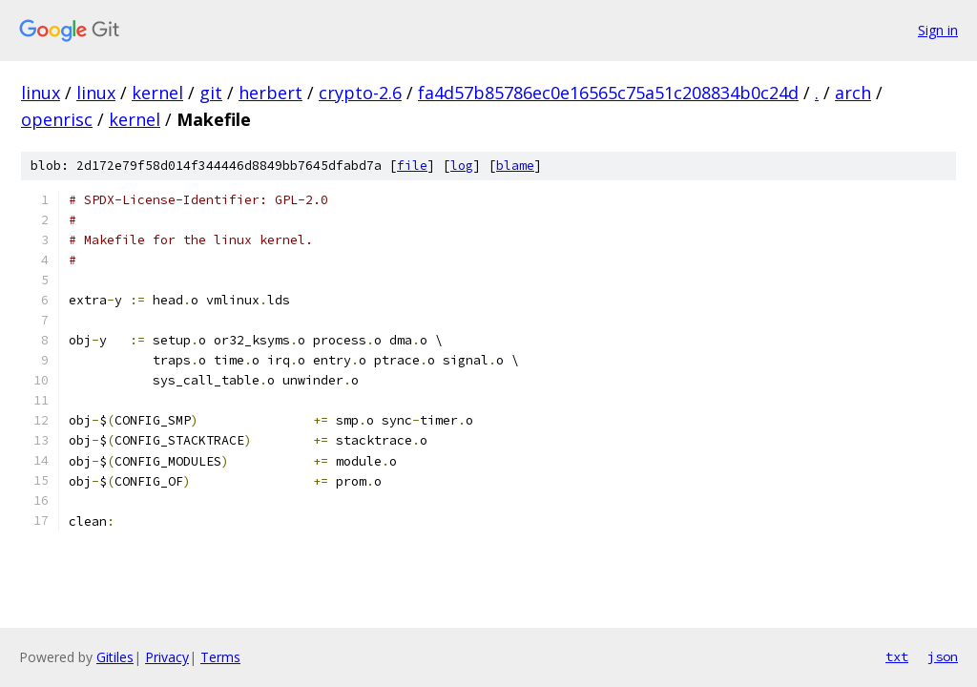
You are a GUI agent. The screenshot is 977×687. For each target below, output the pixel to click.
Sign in (938, 30)
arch (853, 92)
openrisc (57, 119)
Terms (220, 657)
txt (896, 656)
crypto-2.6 (360, 92)
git (210, 92)
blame (515, 165)
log (461, 165)
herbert (270, 92)
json (942, 656)
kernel (157, 92)
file (412, 165)
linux (40, 92)
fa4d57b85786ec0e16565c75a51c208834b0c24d (608, 92)
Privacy (167, 657)
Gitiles (115, 657)
